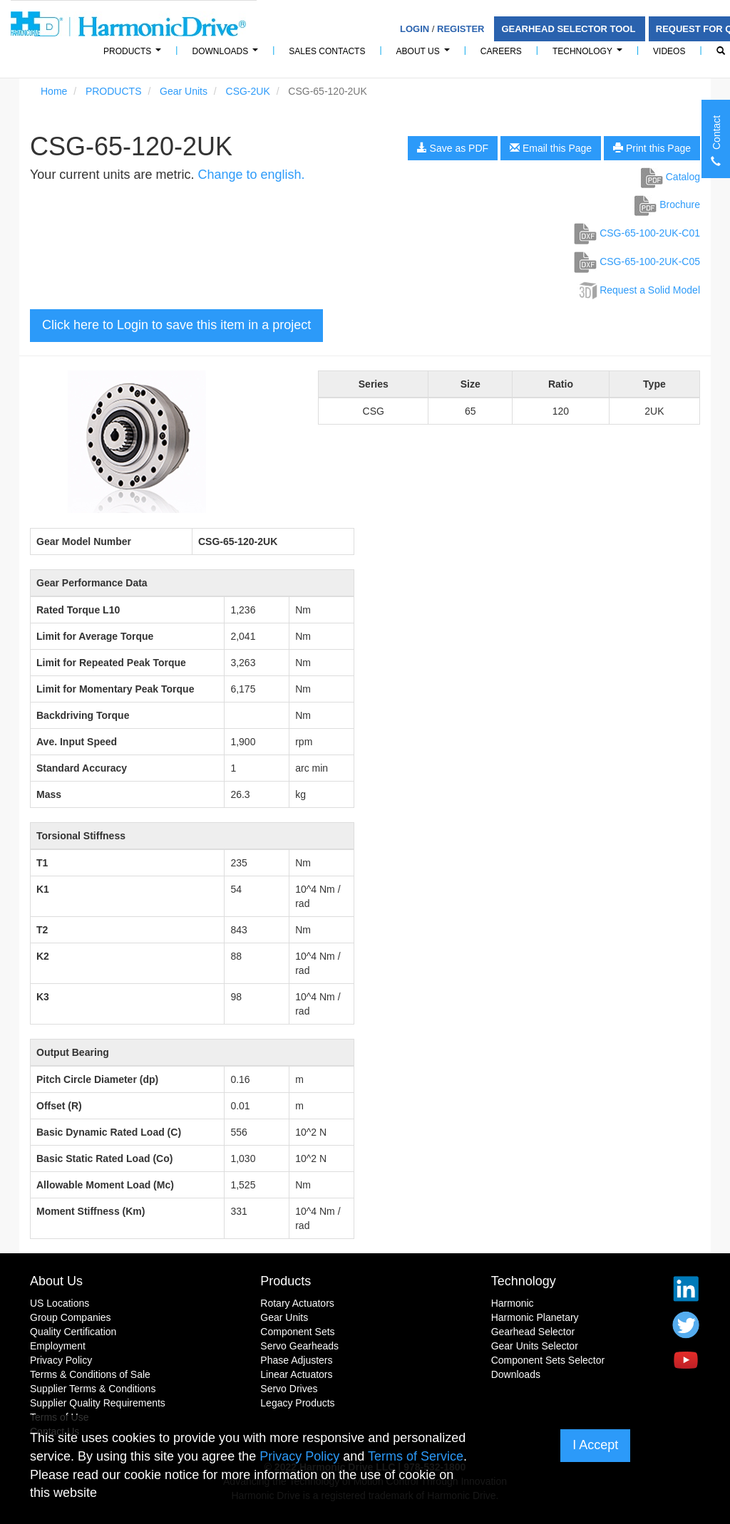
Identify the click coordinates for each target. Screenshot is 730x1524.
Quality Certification (73, 1331)
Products (285, 1281)
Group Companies (70, 1317)
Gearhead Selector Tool (569, 29)
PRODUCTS (134, 55)
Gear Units (183, 91)
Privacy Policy (61, 1360)
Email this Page (551, 148)
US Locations (59, 1303)
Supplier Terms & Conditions (92, 1388)
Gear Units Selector (534, 1346)
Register (460, 29)
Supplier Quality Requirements (97, 1403)
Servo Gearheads (299, 1346)
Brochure (667, 204)
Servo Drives (288, 1388)
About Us (425, 55)
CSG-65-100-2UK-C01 (637, 233)
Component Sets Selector (548, 1360)
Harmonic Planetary (535, 1317)
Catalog (670, 176)
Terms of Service (415, 1456)
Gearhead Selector (533, 1331)
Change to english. (250, 174)
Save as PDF (452, 148)
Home (54, 91)
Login (414, 29)
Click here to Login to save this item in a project (176, 325)
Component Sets (297, 1331)
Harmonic (512, 1303)
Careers (501, 51)
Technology (589, 55)
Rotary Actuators (297, 1303)
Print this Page (652, 148)
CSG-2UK (248, 91)
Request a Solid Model (638, 290)
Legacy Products (297, 1403)
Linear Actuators (296, 1374)
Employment (58, 1346)
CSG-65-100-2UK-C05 (637, 261)
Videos (669, 51)
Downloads (227, 55)
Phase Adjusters (296, 1360)
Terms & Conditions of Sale (90, 1374)
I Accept (595, 1445)
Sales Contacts (327, 51)
